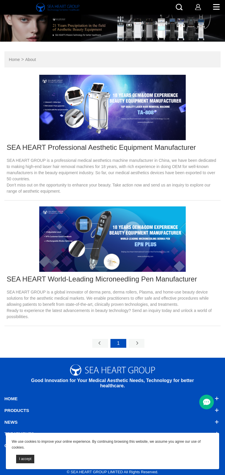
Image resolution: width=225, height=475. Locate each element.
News (11, 422)
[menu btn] (206, 402)
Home (14, 59)
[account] (198, 7)
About (30, 59)
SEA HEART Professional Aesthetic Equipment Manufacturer (101, 147)
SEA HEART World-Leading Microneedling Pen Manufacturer (102, 279)
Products (16, 410)
